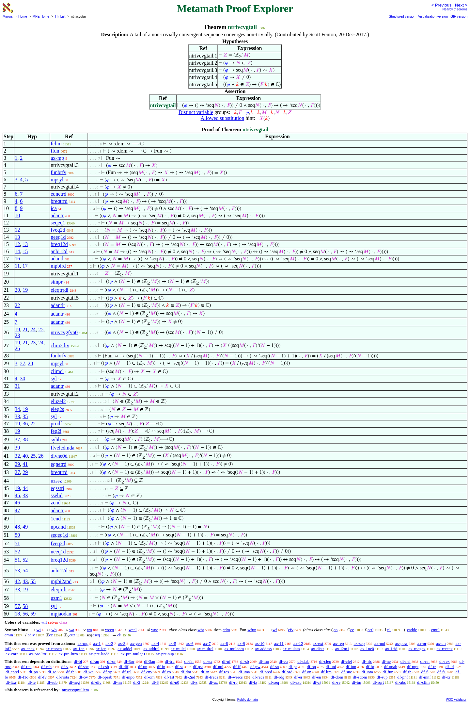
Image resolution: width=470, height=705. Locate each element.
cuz (72, 634)
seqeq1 (58, 222)
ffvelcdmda (62, 448)
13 (17, 237)
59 (33, 613)
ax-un (441, 643)
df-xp (107, 671)
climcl (57, 371)
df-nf (226, 661)
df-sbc (83, 666)
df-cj (317, 682)
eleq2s (57, 409)
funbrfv (58, 172)
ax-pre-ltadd (99, 653)
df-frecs (211, 677)
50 (17, 535)
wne (154, 629)
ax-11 (279, 643)
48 (17, 527)
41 (25, 464)
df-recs (258, 677)
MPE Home (41, 16)
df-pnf (402, 677)
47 (17, 510)
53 (17, 570)
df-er (298, 677)
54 (25, 570)
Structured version (402, 16)
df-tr (432, 666)
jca (54, 208)
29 (17, 464)
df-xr (446, 677)
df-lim (326, 671)
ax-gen (136, 643)
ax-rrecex (445, 648)
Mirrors (8, 16)
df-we (88, 671)
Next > (461, 5)
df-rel (127, 671)
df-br (370, 666)
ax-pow (401, 643)
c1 (389, 629)
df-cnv (146, 671)
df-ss (179, 666)
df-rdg (279, 677)
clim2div (60, 345)
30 (22, 378)
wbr (200, 629)
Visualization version (433, 16)
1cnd (56, 518)
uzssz (56, 481)
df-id (450, 666)
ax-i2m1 (342, 648)
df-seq (273, 682)
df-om (149, 677)
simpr (56, 282)
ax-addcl (125, 648)
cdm (226, 629)
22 (17, 305)
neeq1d (58, 237)
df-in (161, 666)
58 (25, 606)
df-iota (367, 671)
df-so (52, 671)
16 (17, 258)
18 (17, 613)
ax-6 (190, 643)
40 (25, 456)
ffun (55, 151)
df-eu (283, 661)
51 (17, 543)
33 (17, 416)
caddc (412, 629)
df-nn (117, 682)
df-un (142, 666)
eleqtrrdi (59, 290)
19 (25, 290)
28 (30, 363)
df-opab (390, 666)
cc (352, 629)
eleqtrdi (59, 589)
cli (119, 634)
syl (54, 378)
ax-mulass (291, 648)
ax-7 (207, 643)
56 (25, 613)
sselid (56, 495)
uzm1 (56, 598)
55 (33, 581)
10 (17, 215)
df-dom (337, 677)
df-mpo (128, 677)
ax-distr (317, 648)
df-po (33, 671)
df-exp (296, 682)
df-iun (351, 666)
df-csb (103, 666)
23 (17, 335)
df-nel (405, 661)
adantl (57, 258)
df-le (31, 682)
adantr (57, 215)
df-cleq (325, 661)
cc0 (370, 629)
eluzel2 (58, 401)
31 (17, 386)
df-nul (218, 666)
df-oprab (105, 677)
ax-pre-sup (165, 653)
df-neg (74, 682)
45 (17, 495)
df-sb (244, 661)
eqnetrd (58, 194)
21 (25, 329)
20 (17, 290)
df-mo (263, 661)
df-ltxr (11, 682)
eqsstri (57, 488)
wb (54, 629)
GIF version (458, 16)
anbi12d (59, 251)
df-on (306, 671)
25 (40, 329)
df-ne (386, 661)
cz (51, 634)
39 (17, 448)
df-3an (149, 661)
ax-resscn (54, 648)
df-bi (78, 661)
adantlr (58, 305)
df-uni (331, 666)
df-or (111, 661)
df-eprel (12, 671)
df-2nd (189, 677)
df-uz (213, 682)
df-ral (425, 661)
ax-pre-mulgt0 (132, 653)
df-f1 (441, 671)
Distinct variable (196, 112)
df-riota (62, 677)
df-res (224, 671)
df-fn (407, 671)
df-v (65, 666)
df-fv (42, 677)
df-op (311, 666)
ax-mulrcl (205, 648)
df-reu (26, 666)
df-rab (46, 666)
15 (25, 251)
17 (25, 266)
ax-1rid (391, 648)
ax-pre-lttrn (68, 653)
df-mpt (412, 666)
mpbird (58, 266)
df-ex (207, 661)
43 (25, 581)
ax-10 (260, 643)
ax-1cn (79, 648)
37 (17, 439)
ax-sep (359, 643)
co (335, 629)
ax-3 (121, 643)
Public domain (247, 699)
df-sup (382, 677)
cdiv (31, 634)
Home (22, 16)
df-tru (170, 661)
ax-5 (172, 643)
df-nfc (367, 661)
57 (17, 606)
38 (25, 439)
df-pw (255, 666)
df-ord (287, 671)
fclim (56, 143)
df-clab (303, 661)
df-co (166, 671)
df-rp (233, 682)
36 (25, 423)
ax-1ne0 (367, 648)
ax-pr (421, 643)
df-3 (155, 682)
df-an (94, 661)
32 (17, 456)
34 (17, 409)
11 (17, 266)
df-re (336, 682)
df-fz (253, 682)
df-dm (186, 671)
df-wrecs (235, 677)
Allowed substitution (222, 118)
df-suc (346, 671)
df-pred (265, 671)
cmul (435, 629)
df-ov (83, 677)
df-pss (198, 666)
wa (71, 629)
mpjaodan (61, 613)
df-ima (244, 671)
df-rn (205, 671)
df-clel (346, 661)
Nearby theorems (454, 9)
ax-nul (379, 643)
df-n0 (174, 682)
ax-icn (101, 648)
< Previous (441, 5)
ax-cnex (28, 648)
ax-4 (155, 643)
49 (25, 527)
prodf (56, 423)
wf (275, 629)
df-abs (400, 682)
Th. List (60, 16)
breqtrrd (59, 201)
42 (17, 581)
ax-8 (224, 643)
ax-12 (298, 643)
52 (17, 551)
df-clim (423, 682)
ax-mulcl (178, 648)
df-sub (52, 682)
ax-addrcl (152, 648)
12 (17, 230)
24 (33, 329)
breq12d (59, 244)
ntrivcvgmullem (75, 689)
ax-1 (97, 643)
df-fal (189, 661)
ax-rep (338, 643)
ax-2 (109, 643)
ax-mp (57, 158)
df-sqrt (378, 682)
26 (17, 348)
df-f (424, 671)
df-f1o (23, 677)
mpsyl (57, 179)
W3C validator (456, 699)
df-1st (169, 677)
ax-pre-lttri (38, 653)
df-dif (124, 666)
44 (25, 488)
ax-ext (318, 643)
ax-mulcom (234, 648)
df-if (237, 666)
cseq (96, 634)
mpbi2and (61, 581)
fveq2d (58, 230)
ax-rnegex (417, 648)
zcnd (55, 502)
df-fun (388, 671)
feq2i (56, 431)
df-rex (444, 661)
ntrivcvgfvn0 (64, 332)
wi (39, 629)
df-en (316, 677)
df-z (194, 682)
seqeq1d (59, 535)
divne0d (59, 456)
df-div (96, 682)
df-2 (136, 682)
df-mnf (425, 677)
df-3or (129, 661)
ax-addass (263, 648)
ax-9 (241, 643)
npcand (58, 527)
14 (17, 251)
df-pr (293, 666)
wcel (133, 629)
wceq (109, 629)
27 (22, 363)
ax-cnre (12, 653)
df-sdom (360, 677)
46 (17, 502)
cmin (9, 634)
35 (25, 416)
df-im (356, 682)
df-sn (274, 666)
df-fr (70, 671)
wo (89, 629)
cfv (290, 629)
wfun (251, 629)
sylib (56, 439)
